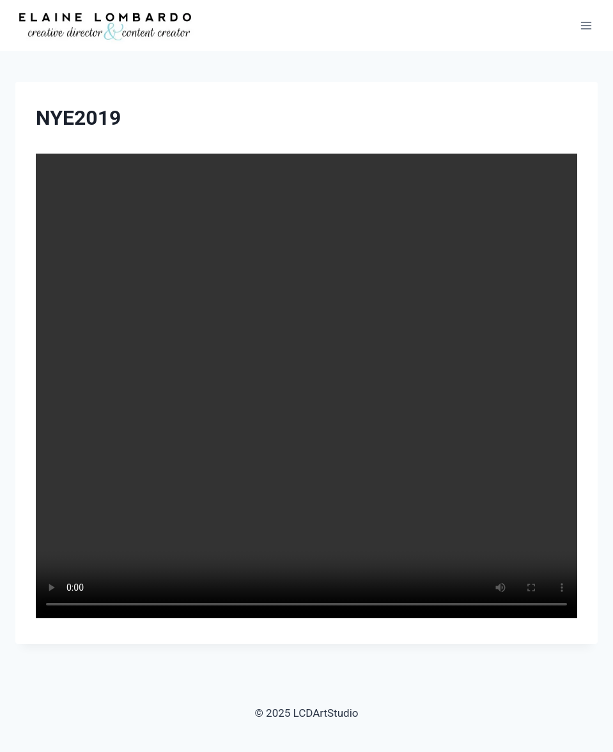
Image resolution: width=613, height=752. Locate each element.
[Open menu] (586, 25)
